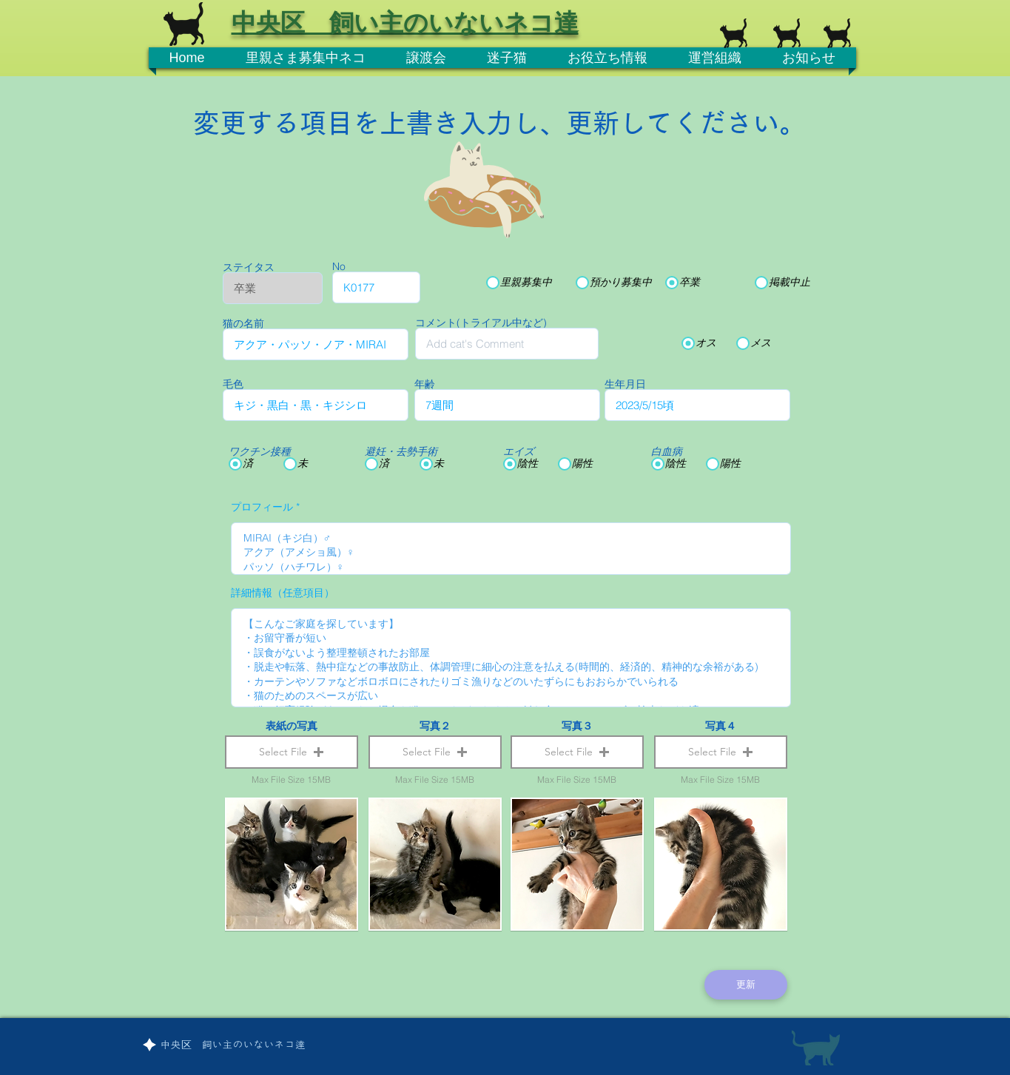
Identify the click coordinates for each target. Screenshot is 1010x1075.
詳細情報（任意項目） (282, 592)
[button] (291, 752)
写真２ (435, 726)
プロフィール (262, 507)
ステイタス (249, 267)
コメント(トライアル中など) (481, 322)
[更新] (745, 985)
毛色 (233, 384)
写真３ (577, 726)
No (339, 266)
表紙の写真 (291, 726)
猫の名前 (243, 323)
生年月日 (625, 384)
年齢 (424, 384)
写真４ (720, 726)
